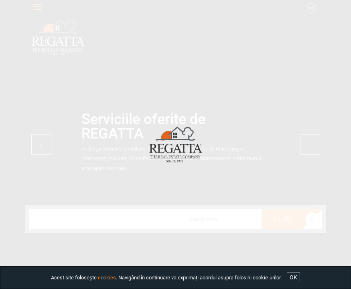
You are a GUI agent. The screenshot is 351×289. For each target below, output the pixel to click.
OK (293, 277)
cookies (107, 278)
